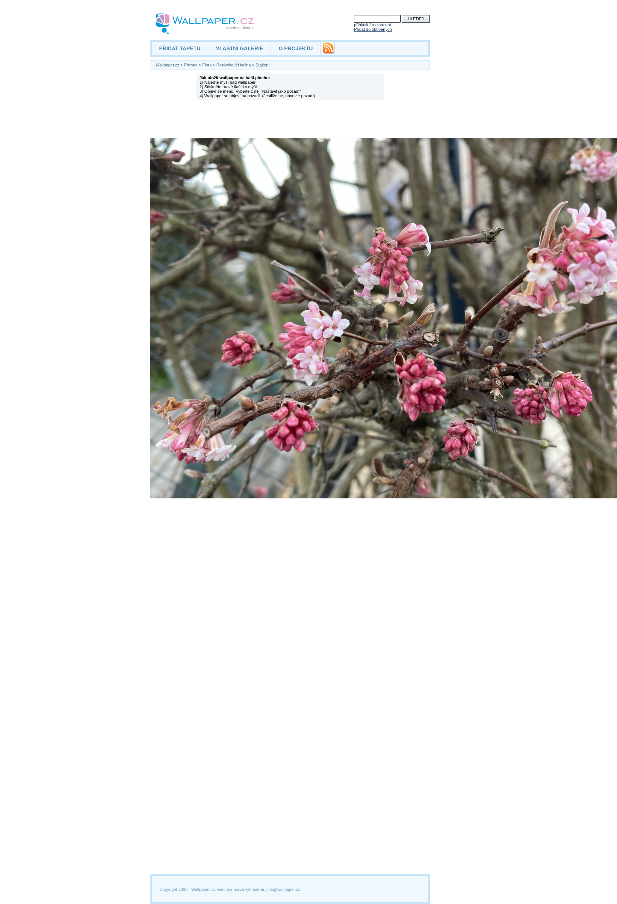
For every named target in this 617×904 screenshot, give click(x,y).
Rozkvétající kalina (233, 65)
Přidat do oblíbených (373, 29)
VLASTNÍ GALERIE (239, 48)
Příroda (191, 65)
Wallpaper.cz (168, 65)
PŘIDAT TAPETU (180, 48)
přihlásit (361, 25)
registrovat (381, 25)
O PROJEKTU (295, 48)
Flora (207, 65)
